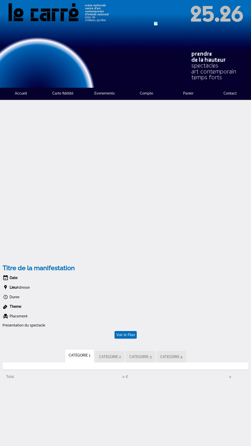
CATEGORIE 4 (171, 357)
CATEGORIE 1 (79, 355)
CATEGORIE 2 (110, 357)
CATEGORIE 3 (140, 357)
